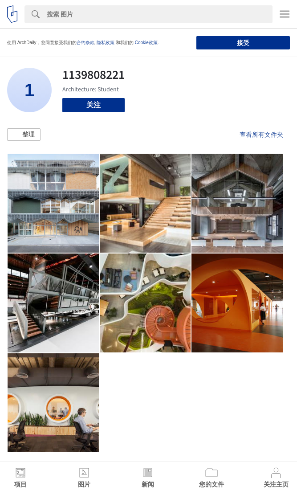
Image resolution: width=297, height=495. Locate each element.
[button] (24, 134)
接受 (243, 42)
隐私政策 (105, 42)
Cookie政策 (146, 42)
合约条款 (85, 42)
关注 (93, 105)
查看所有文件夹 (261, 134)
